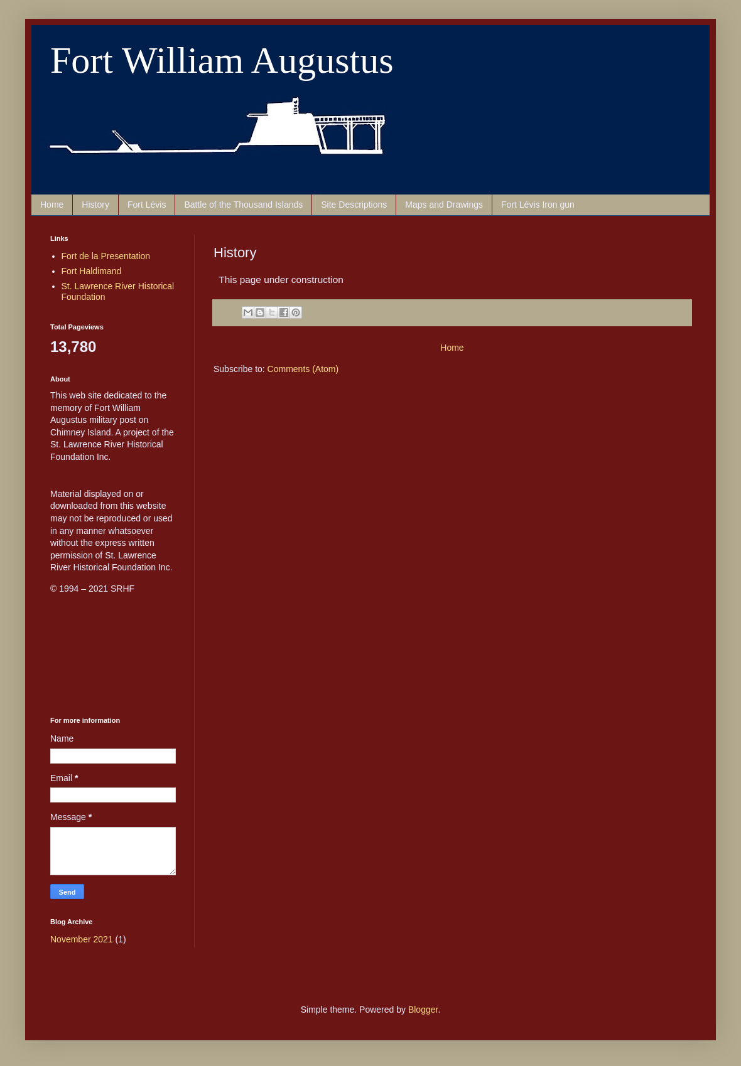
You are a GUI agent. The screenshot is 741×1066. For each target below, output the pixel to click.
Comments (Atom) (303, 369)
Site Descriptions (354, 205)
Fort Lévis (146, 205)
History (95, 205)
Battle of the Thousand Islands (243, 205)
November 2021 (81, 939)
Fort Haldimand (92, 271)
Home (51, 205)
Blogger (423, 1010)
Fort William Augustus (222, 60)
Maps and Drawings (444, 205)
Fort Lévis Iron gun (538, 205)
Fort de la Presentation (106, 256)
